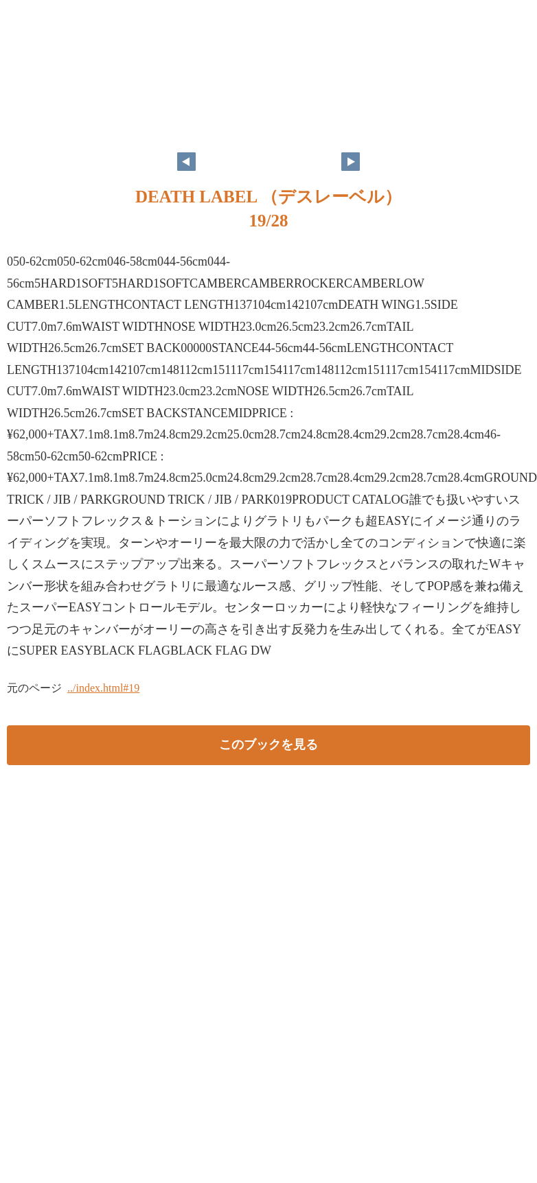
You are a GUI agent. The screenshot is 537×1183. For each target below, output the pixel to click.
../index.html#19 (103, 688)
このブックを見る (268, 744)
